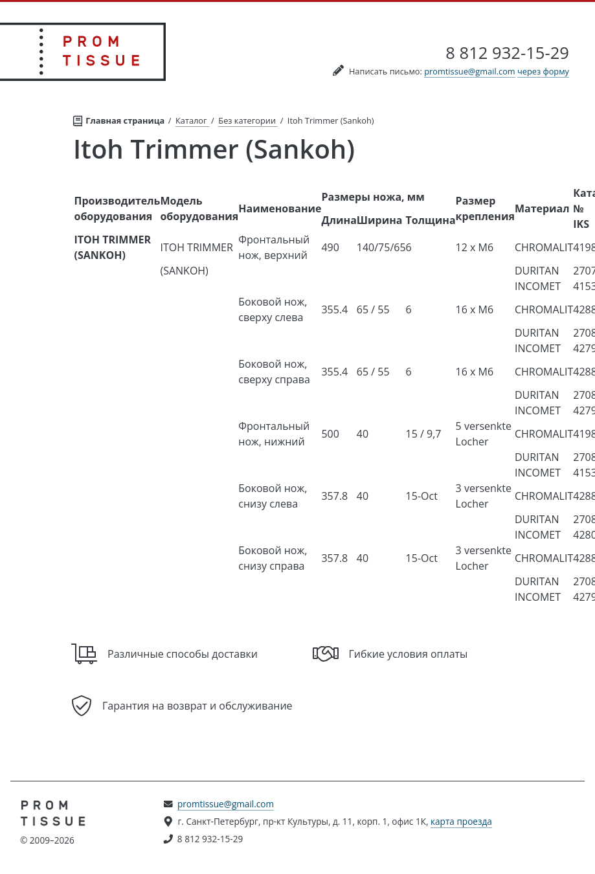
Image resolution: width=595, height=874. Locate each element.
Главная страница (119, 119)
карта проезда (461, 821)
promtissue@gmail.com (469, 71)
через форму (543, 71)
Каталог (192, 120)
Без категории (248, 120)
